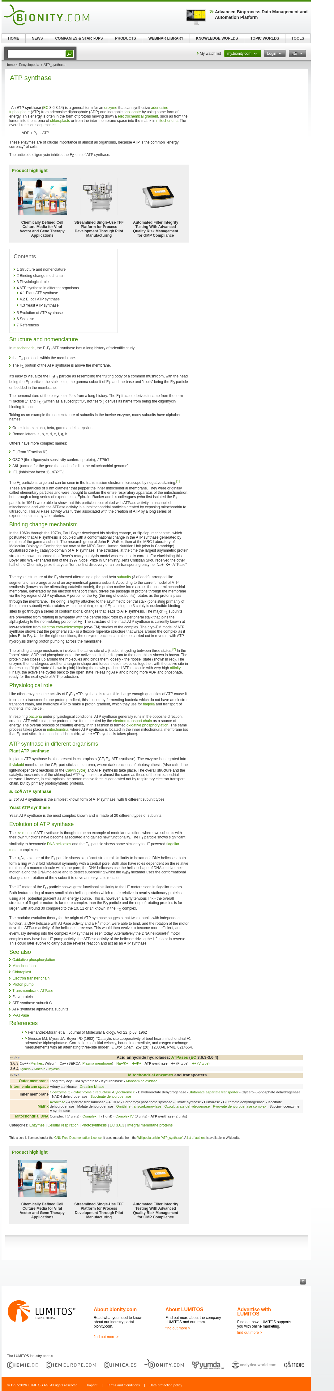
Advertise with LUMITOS (254, 1311)
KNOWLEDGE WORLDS (217, 38)
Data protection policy (165, 1385)
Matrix (43, 1106)
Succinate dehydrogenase (110, 1096)
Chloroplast (21, 972)
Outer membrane (34, 1081)
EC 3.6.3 (117, 1125)
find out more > (106, 1337)
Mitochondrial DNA (32, 1116)
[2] (174, 649)
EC (46, 108)
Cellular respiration (63, 1125)
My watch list (210, 53)
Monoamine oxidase (141, 1081)
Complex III (92, 1116)
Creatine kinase (92, 1086)
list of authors (196, 1137)
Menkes (37, 1063)
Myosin (54, 1069)
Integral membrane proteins (150, 1125)
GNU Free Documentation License (78, 1137)
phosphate (132, 112)
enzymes (164, 1075)
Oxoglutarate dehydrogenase (187, 1106)
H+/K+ (136, 1063)
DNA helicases (59, 844)
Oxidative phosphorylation (33, 960)
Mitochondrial (141, 1075)
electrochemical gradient (138, 116)
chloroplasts (60, 120)
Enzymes (37, 1125)
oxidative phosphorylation (147, 725)
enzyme (110, 108)
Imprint (92, 1385)
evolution (24, 833)
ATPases (179, 1057)
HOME (13, 38)
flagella (149, 704)
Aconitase (57, 1102)
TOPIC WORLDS (264, 38)
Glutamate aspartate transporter (213, 1092)
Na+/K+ (122, 1063)
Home (10, 65)
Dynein (25, 1069)
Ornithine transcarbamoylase (138, 1106)
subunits (124, 577)
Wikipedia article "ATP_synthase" (160, 1137)
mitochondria (167, 120)
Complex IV (124, 1116)
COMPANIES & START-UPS (79, 38)
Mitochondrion (24, 966)
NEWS (37, 38)
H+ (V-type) (201, 1063)
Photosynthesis (94, 1125)
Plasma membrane (97, 1063)
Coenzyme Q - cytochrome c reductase (80, 1092)
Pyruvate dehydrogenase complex (239, 1106)
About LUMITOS (184, 1309)
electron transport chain (132, 721)
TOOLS (297, 38)
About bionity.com (115, 1309)
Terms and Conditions (123, 1385)
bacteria (35, 716)
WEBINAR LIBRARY (166, 38)
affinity (175, 668)
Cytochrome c (124, 1092)
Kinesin (39, 1069)
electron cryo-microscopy (62, 627)
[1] (178, 481)
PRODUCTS (125, 38)
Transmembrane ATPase (32, 990)
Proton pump (23, 984)
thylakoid (16, 765)
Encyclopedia (29, 65)
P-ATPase (20, 1015)
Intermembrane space (29, 1086)
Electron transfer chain (30, 978)
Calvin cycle (75, 770)
